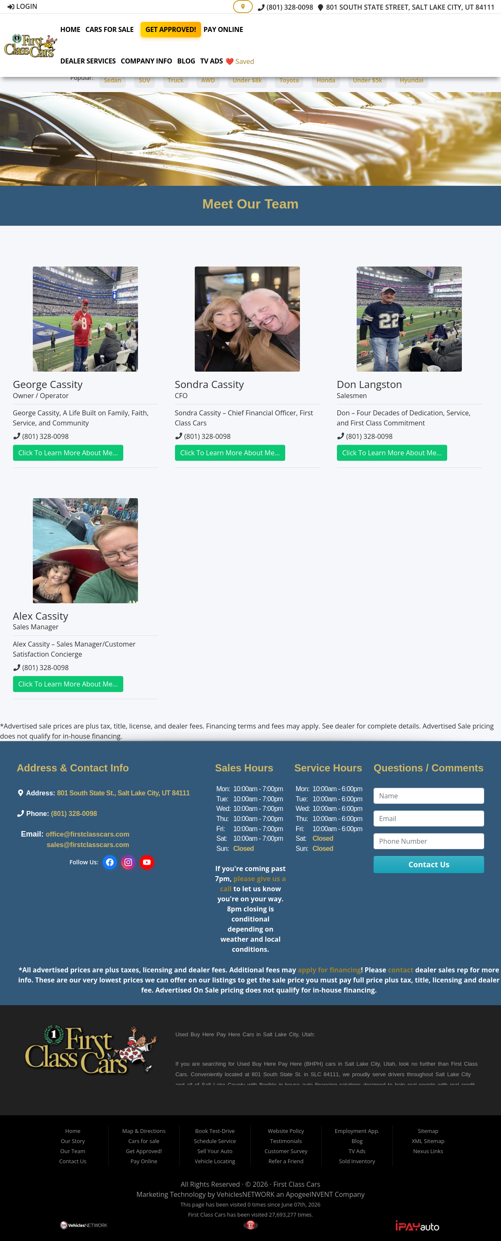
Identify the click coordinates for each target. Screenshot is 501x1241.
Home (79, 29)
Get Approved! (179, 29)
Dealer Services (96, 61)
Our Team (72, 1151)
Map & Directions (144, 1131)
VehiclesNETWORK (245, 1194)
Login (22, 6)
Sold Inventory (357, 1161)
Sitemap (428, 1131)
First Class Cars (297, 1184)
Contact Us (73, 1161)
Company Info (154, 61)
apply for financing (329, 969)
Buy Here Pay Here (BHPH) (287, 1064)
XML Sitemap (428, 1141)
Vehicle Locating (215, 1161)
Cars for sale (118, 29)
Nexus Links (428, 1151)
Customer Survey (286, 1151)
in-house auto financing (306, 1085)
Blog (195, 61)
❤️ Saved (247, 61)
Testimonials (286, 1141)
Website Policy (286, 1131)
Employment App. (357, 1131)
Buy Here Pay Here (215, 1034)
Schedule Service (215, 1141)
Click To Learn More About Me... (68, 452)
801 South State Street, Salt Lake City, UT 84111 (406, 7)
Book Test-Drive (215, 1131)
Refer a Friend (286, 1161)
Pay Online (231, 29)
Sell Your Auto (214, 1151)
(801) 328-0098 (285, 7)
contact (400, 969)
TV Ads (220, 61)
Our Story (73, 1141)
